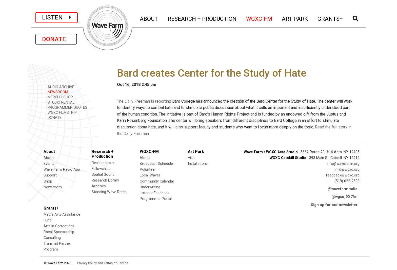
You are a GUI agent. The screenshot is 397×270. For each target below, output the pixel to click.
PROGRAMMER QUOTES (65, 107)
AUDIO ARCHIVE (59, 86)
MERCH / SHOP (58, 97)
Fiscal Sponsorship (59, 232)
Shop (48, 181)
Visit (191, 158)
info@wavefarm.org (343, 164)
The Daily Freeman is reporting (144, 101)
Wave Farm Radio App (62, 169)
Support (50, 175)
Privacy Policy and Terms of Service (102, 263)
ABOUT (149, 18)
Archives (99, 186)
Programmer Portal (156, 199)
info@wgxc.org (347, 169)
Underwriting (150, 187)
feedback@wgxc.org (343, 175)
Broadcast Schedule (156, 164)
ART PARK (295, 18)
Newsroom (53, 187)
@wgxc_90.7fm (345, 197)
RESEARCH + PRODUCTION (202, 18)
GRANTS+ (330, 18)
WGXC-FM (259, 18)
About (49, 158)
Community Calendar (157, 181)
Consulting (52, 238)
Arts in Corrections (59, 226)
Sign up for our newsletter (334, 205)
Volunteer (148, 169)
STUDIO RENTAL (59, 102)
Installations (198, 164)
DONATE (56, 39)
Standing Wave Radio (109, 192)
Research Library (105, 180)
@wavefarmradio (343, 189)
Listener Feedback (154, 193)
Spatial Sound (103, 174)
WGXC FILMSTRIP (60, 112)
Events (49, 164)
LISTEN (56, 17)
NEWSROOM (56, 91)
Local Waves (150, 175)
